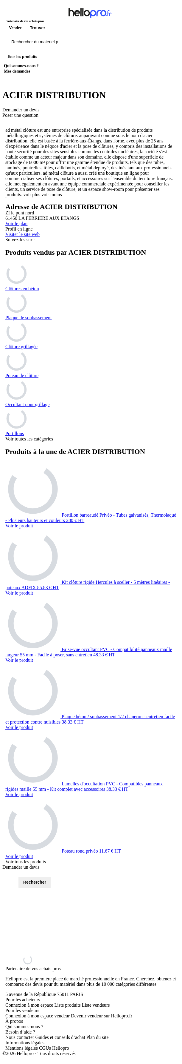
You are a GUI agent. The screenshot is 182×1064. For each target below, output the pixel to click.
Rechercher (34, 882)
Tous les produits (22, 56)
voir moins (51, 194)
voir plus (31, 194)
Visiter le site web (22, 234)
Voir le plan (16, 223)
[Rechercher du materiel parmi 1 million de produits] (70, 43)
